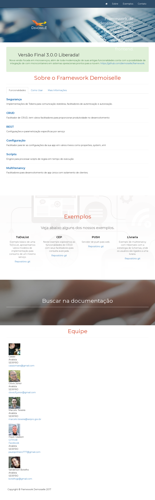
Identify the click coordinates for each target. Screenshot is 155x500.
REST (10, 126)
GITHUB (13, 440)
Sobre (115, 3)
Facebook (14, 443)
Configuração (15, 140)
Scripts (11, 154)
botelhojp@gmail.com (20, 478)
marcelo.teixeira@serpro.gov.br (25, 419)
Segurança (14, 99)
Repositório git (22, 261)
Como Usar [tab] (37, 90)
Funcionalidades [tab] (17, 90)
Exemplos (128, 3)
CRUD (10, 113)
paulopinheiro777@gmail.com (24, 452)
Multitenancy (15, 168)
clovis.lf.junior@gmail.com (22, 392)
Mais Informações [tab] (57, 90)
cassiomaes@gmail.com (21, 365)
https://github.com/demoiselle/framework (122, 63)
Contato (142, 3)
